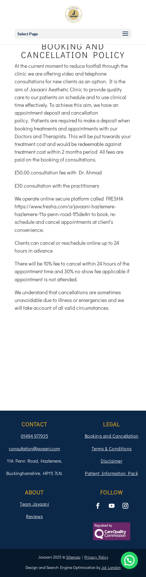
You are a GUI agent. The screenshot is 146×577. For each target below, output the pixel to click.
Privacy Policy (96, 557)
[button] (129, 560)
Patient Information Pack (111, 473)
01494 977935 (34, 436)
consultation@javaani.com (34, 448)
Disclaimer (111, 461)
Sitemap (73, 557)
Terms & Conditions (112, 448)
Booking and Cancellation (112, 436)
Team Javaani (34, 504)
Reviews (34, 516)
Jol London (111, 567)
